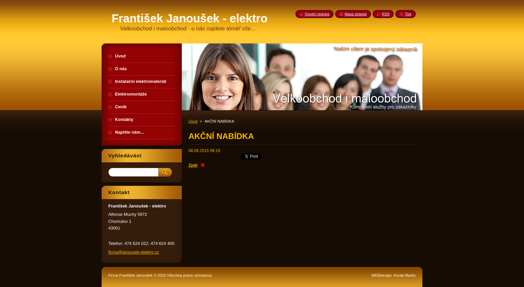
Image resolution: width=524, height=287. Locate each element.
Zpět (193, 165)
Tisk (408, 14)
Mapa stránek (356, 14)
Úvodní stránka (317, 14)
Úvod (193, 121)
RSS (385, 14)
